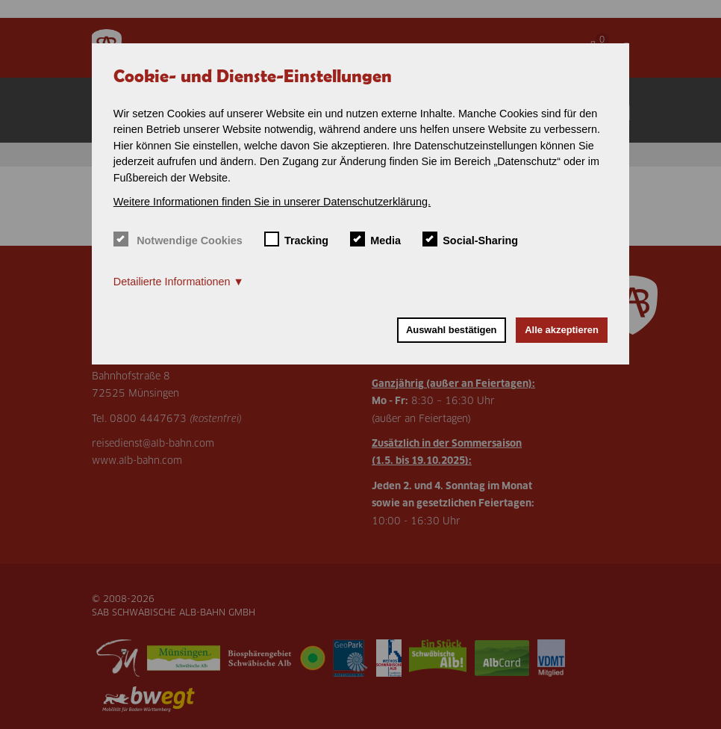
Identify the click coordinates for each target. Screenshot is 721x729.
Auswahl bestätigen (451, 329)
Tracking (296, 239)
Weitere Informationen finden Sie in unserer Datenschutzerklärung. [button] (272, 202)
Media (375, 239)
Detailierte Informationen (172, 282)
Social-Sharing (470, 239)
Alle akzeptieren (562, 329)
